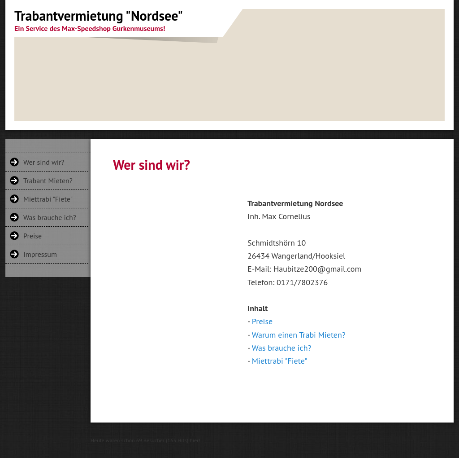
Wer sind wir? (44, 162)
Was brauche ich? (49, 217)
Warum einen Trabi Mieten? (299, 335)
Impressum (40, 254)
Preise (32, 235)
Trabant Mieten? (48, 180)
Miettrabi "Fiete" (48, 198)
